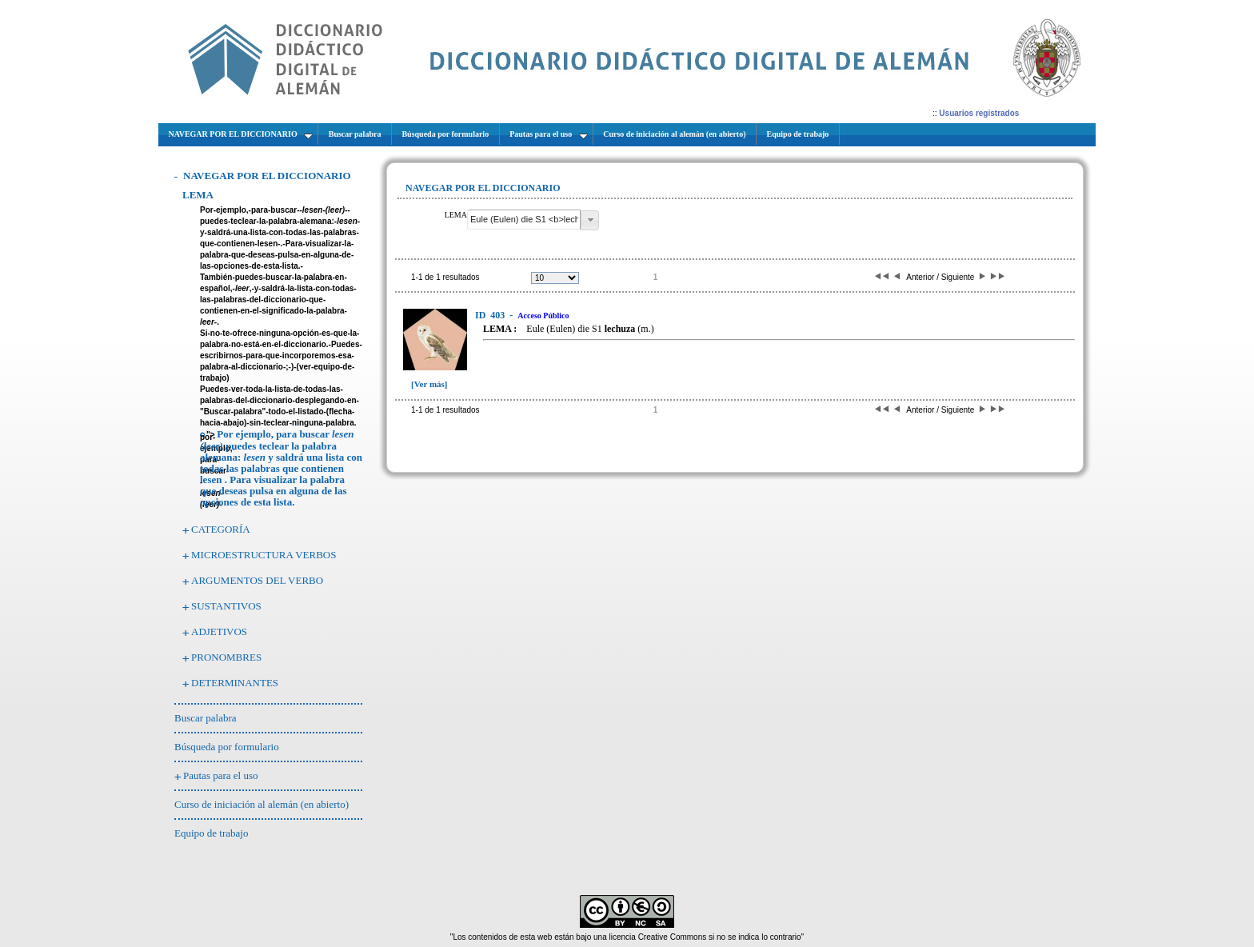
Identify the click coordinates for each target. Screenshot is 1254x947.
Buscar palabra (205, 718)
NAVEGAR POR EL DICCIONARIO (267, 176)
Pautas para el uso (220, 775)
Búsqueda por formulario (226, 747)
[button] (590, 220)
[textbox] (524, 220)
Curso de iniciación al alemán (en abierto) (261, 804)
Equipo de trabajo (211, 833)
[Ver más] (429, 384)
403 (491, 315)
